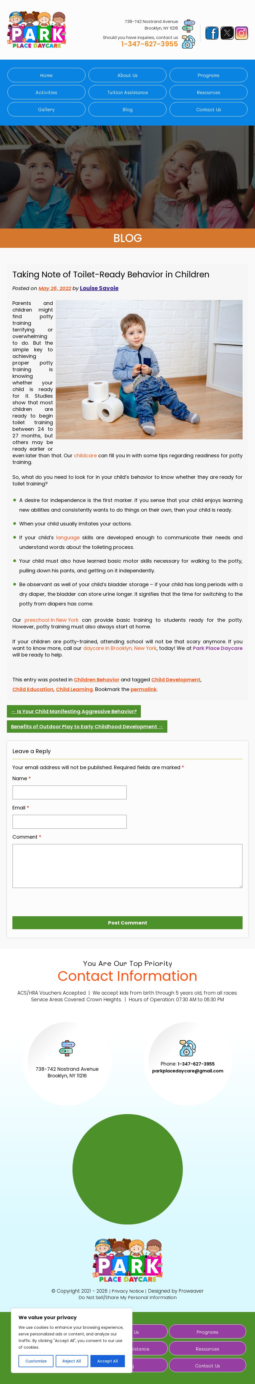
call (67, 648)
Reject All (72, 1361)
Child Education (32, 689)
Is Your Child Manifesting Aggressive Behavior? (74, 711)
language (68, 537)
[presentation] (43, 900)
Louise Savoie (99, 288)
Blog (128, 109)
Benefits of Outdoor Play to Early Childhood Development (87, 726)
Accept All (107, 1361)
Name (21, 778)
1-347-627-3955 (149, 44)
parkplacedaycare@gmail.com (187, 1071)
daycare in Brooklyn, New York (120, 648)
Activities (46, 92)
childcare (85, 455)
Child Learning (74, 689)
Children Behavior (96, 679)
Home (46, 75)
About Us (127, 75)
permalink (144, 689)
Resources (208, 92)
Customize (36, 1361)
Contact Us (208, 109)
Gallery (46, 109)
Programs (208, 75)
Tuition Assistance (127, 92)
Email (20, 808)
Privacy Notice (127, 1291)
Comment (26, 837)
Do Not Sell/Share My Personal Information (127, 1297)
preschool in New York (52, 620)
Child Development (175, 679)
